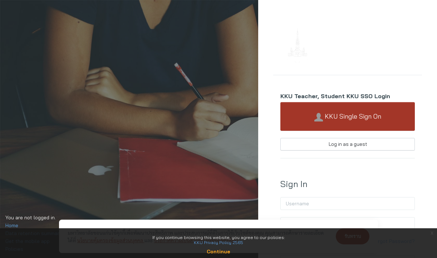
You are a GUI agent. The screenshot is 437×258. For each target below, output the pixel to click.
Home (11, 225)
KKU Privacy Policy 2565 (218, 242)
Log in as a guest (348, 144)
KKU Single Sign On (347, 116)
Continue (218, 251)
